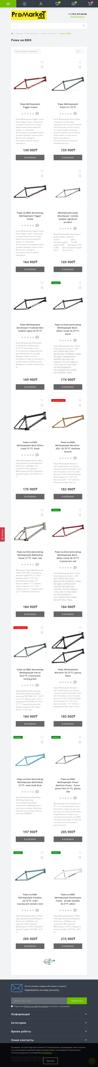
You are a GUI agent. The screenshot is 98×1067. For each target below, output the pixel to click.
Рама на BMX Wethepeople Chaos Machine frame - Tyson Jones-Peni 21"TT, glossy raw (68, 785)
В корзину (30, 157)
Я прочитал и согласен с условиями (42, 1006)
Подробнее (47, 1052)
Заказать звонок (77, 16)
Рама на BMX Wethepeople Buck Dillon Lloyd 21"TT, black (30, 445)
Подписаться (77, 1000)
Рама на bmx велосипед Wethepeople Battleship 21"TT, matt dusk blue (30, 782)
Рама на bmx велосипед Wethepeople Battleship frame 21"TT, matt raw (30, 554)
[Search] (84, 26)
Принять (50, 1060)
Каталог (19, 33)
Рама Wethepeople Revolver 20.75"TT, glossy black (68, 672)
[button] (41, 3)
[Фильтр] (2, 534)
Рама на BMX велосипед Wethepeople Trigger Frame (30, 215)
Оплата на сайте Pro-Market (36, 1006)
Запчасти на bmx (49, 33)
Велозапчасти (32, 33)
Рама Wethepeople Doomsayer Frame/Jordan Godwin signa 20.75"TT (30, 327)
